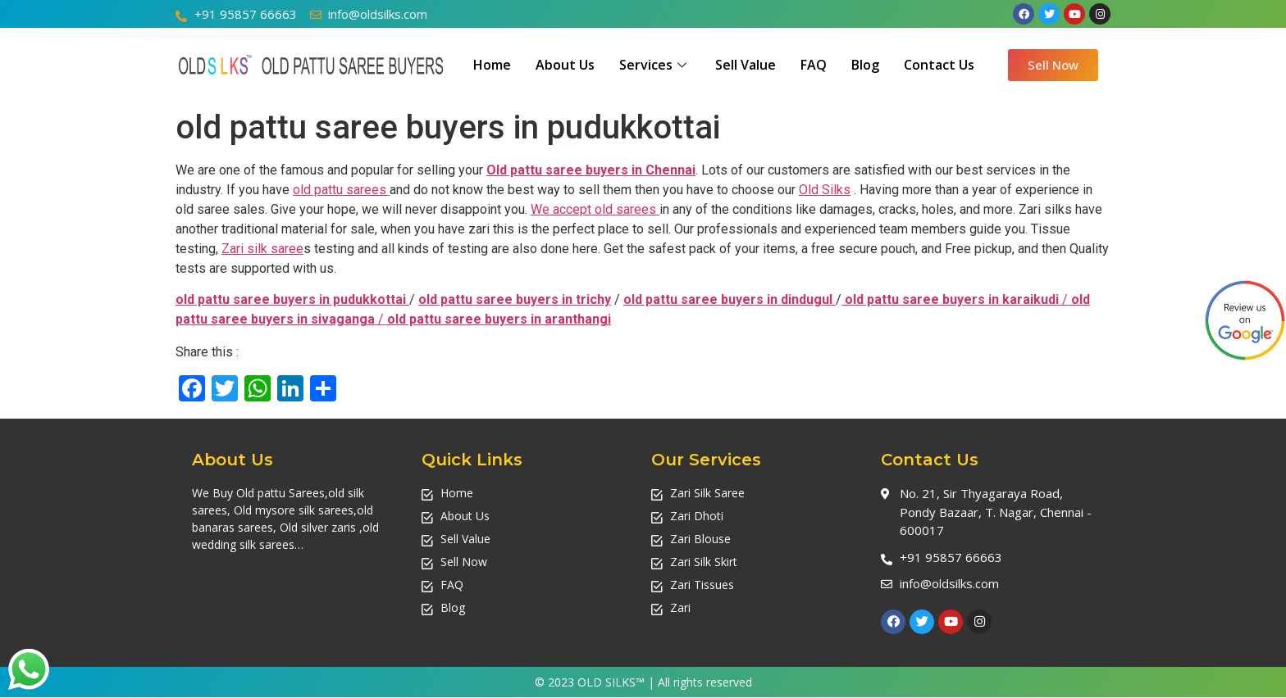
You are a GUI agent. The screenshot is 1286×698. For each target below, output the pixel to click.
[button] (1053, 65)
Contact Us (939, 65)
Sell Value (745, 65)
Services (655, 65)
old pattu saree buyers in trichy (514, 299)
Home (492, 65)
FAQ (813, 65)
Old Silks (824, 189)
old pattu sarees (341, 189)
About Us (565, 65)
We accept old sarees (595, 209)
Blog (865, 65)
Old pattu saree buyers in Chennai (590, 170)
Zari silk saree (262, 248)
